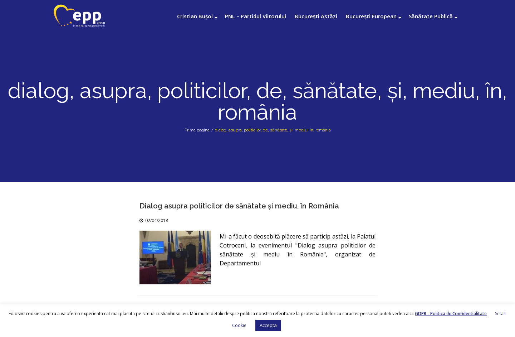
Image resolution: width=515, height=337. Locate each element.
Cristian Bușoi (195, 16)
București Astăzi (316, 16)
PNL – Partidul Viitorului (255, 16)
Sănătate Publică (431, 16)
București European (371, 16)
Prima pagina (197, 130)
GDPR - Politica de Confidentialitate (451, 313)
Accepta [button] (268, 325)
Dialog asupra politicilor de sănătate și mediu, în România (239, 206)
